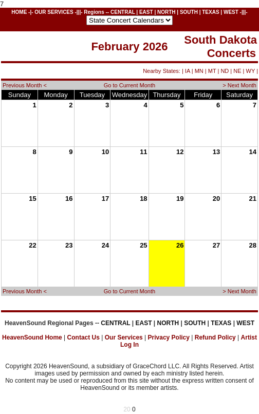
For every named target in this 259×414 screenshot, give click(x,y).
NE (237, 71)
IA (187, 71)
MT (212, 71)
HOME (19, 12)
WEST (231, 12)
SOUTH (189, 12)
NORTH (166, 12)
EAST (146, 12)
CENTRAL (122, 12)
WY (250, 71)
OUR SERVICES (53, 12)
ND (224, 71)
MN (199, 71)
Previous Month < (25, 85)
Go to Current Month (129, 85)
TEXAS (210, 12)
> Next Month (239, 85)
